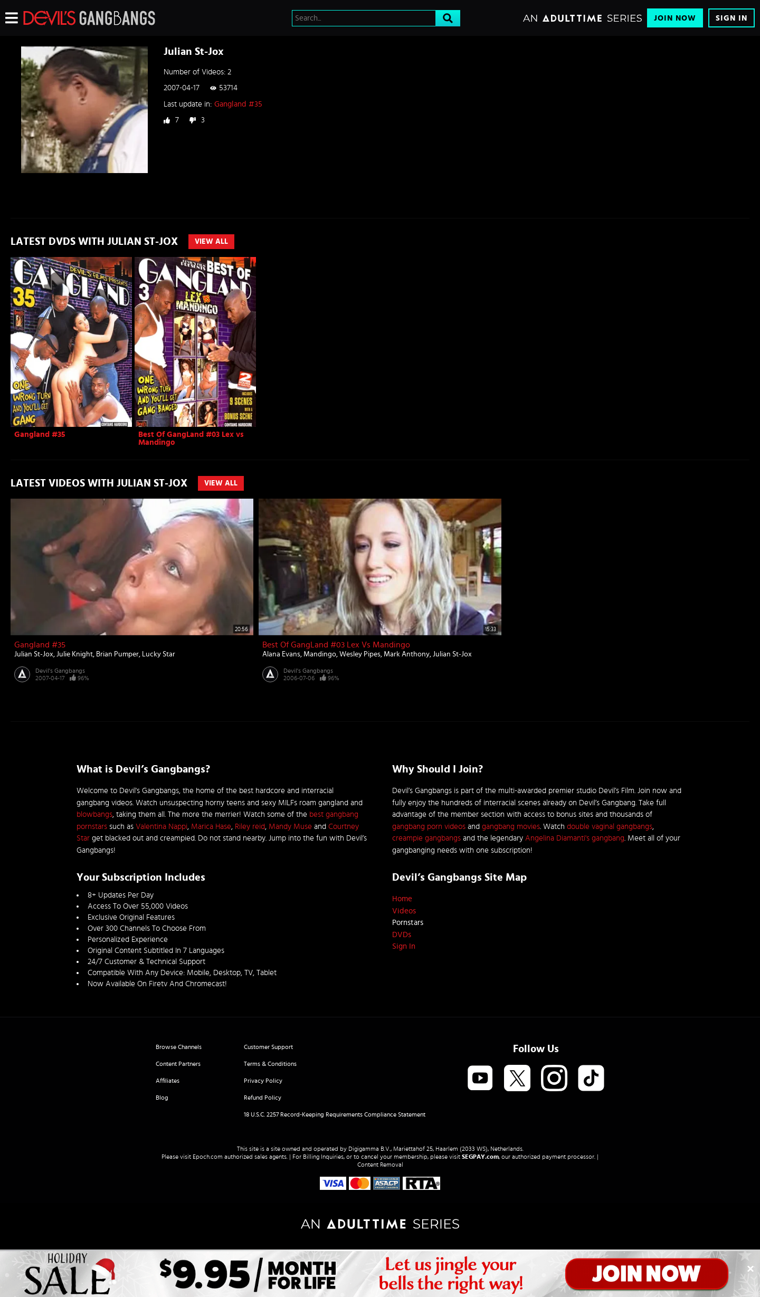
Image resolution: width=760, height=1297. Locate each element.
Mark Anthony (407, 654)
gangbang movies (511, 827)
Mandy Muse (290, 827)
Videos (404, 911)
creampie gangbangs (426, 838)
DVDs (401, 935)
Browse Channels (179, 1047)
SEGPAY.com (480, 1156)
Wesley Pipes (360, 654)
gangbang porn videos (429, 827)
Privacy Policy (263, 1080)
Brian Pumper (117, 654)
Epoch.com (208, 1156)
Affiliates (167, 1080)
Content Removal (380, 1164)
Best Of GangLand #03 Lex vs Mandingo (336, 645)
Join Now (675, 18)
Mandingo (319, 654)
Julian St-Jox (33, 654)
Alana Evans (281, 654)
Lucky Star (158, 654)
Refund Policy (262, 1097)
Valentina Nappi (161, 827)
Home (402, 899)
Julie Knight (74, 654)
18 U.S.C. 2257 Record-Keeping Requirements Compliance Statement (334, 1114)
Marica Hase (211, 827)
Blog (162, 1097)
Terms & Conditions (270, 1064)
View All (211, 241)
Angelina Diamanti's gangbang (574, 838)
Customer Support (268, 1047)
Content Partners (178, 1064)
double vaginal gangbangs (609, 827)
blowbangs (94, 814)
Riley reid (250, 827)
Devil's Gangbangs (60, 670)
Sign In (731, 18)
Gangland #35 (238, 104)
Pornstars (407, 923)
